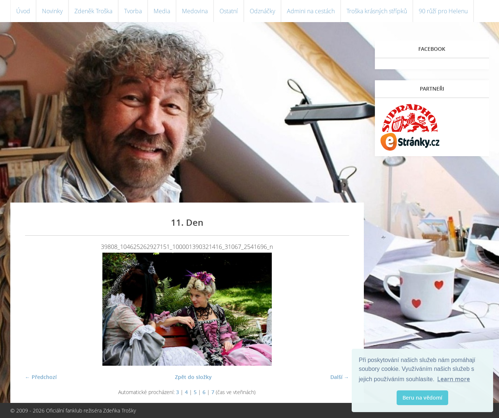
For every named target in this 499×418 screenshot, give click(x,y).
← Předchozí (41, 376)
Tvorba (133, 11)
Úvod (23, 11)
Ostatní (228, 11)
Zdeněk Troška (93, 11)
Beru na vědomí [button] (422, 397)
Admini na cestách (311, 11)
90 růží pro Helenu (443, 11)
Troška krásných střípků (377, 11)
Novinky (52, 11)
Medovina (195, 11)
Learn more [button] (453, 379)
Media (162, 11)
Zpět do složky (193, 376)
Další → (339, 376)
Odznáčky (262, 11)
